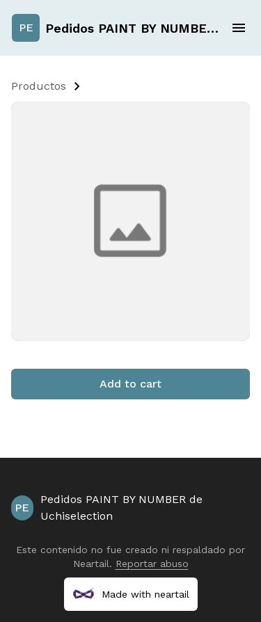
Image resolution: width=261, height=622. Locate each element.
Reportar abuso (152, 563)
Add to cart (130, 383)
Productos (38, 86)
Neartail (91, 563)
